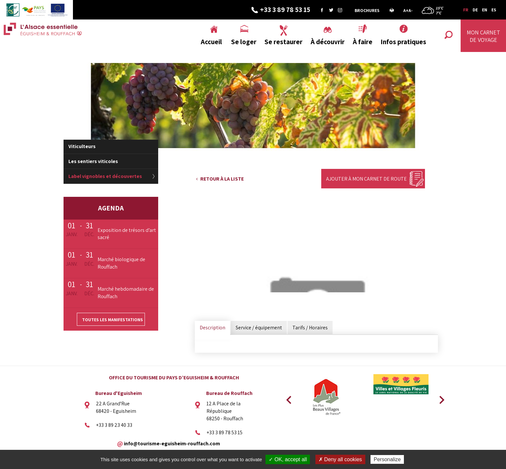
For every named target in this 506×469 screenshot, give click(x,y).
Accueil (211, 41)
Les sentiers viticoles (93, 161)
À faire (362, 41)
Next (439, 398)
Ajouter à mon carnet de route (366, 178)
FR (465, 10)
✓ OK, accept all (288, 459)
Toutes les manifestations (112, 320)
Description (212, 327)
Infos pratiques (403, 41)
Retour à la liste (222, 178)
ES (493, 10)
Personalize (387, 459)
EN (484, 10)
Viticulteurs (82, 146)
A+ (405, 10)
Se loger (243, 41)
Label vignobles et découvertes (105, 176)
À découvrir (328, 41)
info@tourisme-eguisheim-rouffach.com (172, 443)
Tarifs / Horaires (310, 327)
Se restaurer (283, 41)
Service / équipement (259, 327)
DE (475, 10)
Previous (288, 398)
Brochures (367, 10)
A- (410, 10)
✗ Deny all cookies (340, 459)
